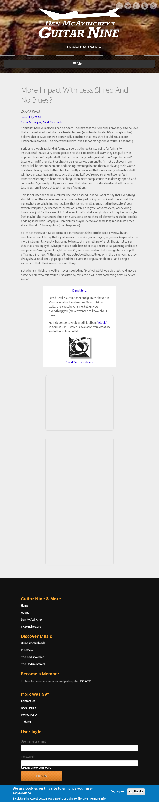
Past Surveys (17, 683)
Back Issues (16, 676)
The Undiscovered (21, 633)
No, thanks (132, 788)
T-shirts (14, 691)
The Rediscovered (21, 626)
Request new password (24, 736)
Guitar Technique (19, 113)
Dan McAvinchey (20, 588)
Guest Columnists (41, 113)
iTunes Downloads (21, 612)
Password (16, 725)
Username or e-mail (22, 710)
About (13, 581)
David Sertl (79, 259)
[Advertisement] (79, 371)
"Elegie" (102, 291)
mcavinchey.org (19, 595)
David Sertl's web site (79, 331)
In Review (15, 619)
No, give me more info (29, 799)
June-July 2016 (19, 107)
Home (13, 574)
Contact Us (16, 669)
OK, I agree (114, 788)
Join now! (73, 650)
